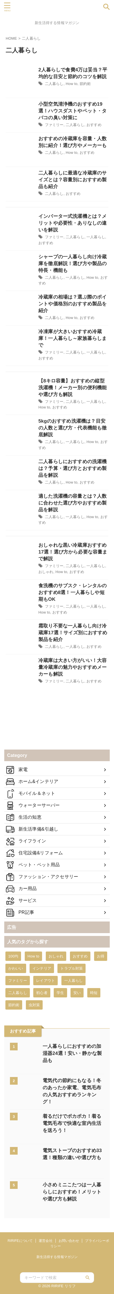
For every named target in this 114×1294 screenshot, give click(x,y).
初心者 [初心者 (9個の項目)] (41, 993)
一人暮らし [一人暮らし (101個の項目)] (73, 980)
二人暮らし (54, 84)
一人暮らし (95, 237)
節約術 (85, 84)
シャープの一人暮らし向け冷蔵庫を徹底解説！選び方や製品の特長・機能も (72, 263)
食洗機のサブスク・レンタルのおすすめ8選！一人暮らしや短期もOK (72, 592)
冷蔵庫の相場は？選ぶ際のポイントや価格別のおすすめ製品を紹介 (72, 303)
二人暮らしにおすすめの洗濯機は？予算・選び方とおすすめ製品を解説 (72, 468)
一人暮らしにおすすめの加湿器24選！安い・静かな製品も (72, 1053)
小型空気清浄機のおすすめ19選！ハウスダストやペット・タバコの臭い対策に (72, 110)
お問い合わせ (69, 1241)
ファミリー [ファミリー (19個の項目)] (17, 980)
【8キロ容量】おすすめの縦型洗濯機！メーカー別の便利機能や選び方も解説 (72, 387)
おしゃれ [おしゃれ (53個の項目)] (56, 956)
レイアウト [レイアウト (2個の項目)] (45, 980)
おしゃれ (45, 572)
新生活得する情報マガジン (57, 1257)
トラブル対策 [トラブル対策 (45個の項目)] (71, 968)
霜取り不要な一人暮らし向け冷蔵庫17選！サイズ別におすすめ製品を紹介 (72, 632)
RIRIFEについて (20, 1241)
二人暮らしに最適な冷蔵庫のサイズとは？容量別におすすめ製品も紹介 (72, 179)
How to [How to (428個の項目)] (33, 956)
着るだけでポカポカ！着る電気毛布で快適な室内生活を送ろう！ (72, 1123)
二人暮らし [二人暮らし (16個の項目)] (17, 993)
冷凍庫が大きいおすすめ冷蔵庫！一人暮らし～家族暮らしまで (72, 338)
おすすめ (93, 125)
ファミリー (54, 125)
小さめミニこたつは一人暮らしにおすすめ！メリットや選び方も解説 (72, 1192)
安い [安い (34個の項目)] (77, 993)
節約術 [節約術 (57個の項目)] (13, 1005)
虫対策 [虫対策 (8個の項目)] (34, 1005)
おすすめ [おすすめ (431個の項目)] (80, 956)
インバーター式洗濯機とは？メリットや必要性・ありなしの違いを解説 (72, 223)
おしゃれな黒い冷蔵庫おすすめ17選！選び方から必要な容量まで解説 (72, 551)
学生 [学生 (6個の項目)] (60, 993)
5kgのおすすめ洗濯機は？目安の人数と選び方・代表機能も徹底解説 (72, 427)
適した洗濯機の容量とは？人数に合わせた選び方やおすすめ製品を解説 (72, 502)
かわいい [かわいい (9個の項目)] (15, 968)
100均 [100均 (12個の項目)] (13, 956)
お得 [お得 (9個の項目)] (100, 956)
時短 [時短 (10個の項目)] (94, 993)
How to (71, 84)
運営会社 (45, 1241)
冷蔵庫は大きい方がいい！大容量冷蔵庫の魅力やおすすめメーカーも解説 (72, 667)
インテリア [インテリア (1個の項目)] (41, 968)
